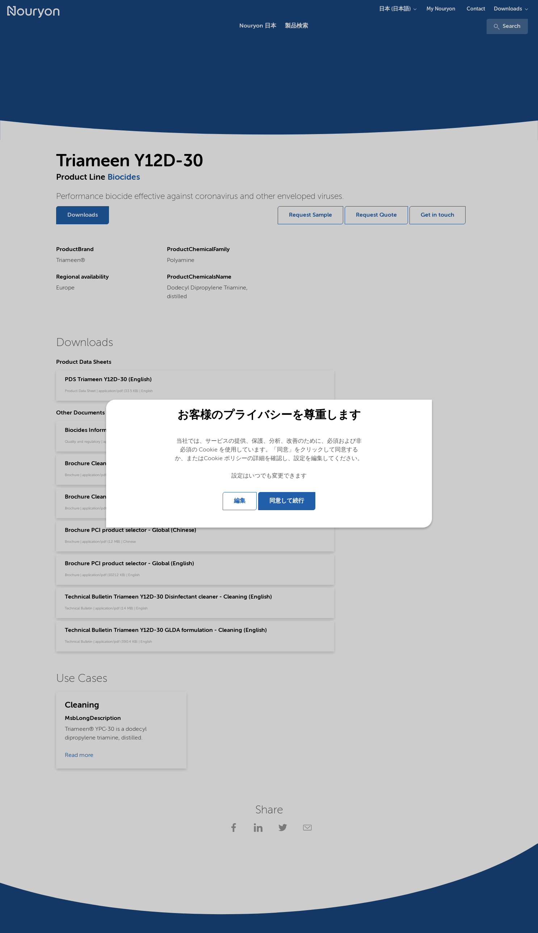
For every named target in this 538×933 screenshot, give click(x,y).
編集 (239, 501)
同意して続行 (286, 501)
